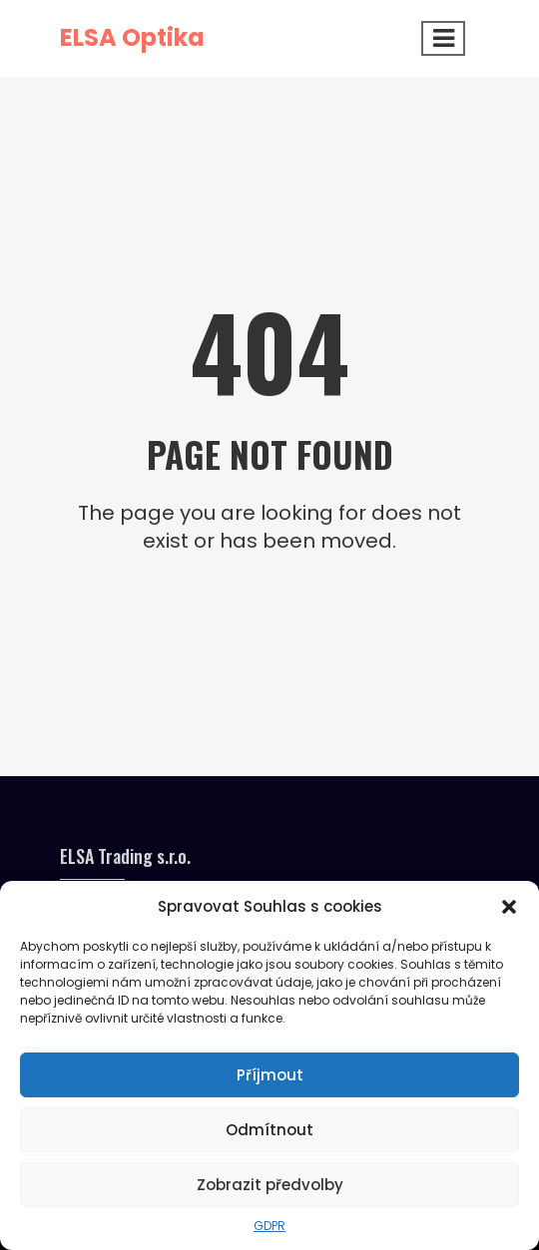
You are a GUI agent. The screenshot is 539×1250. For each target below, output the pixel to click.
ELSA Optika (132, 37)
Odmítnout (269, 1129)
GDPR (269, 1225)
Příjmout (270, 1074)
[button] (509, 907)
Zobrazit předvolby (270, 1184)
